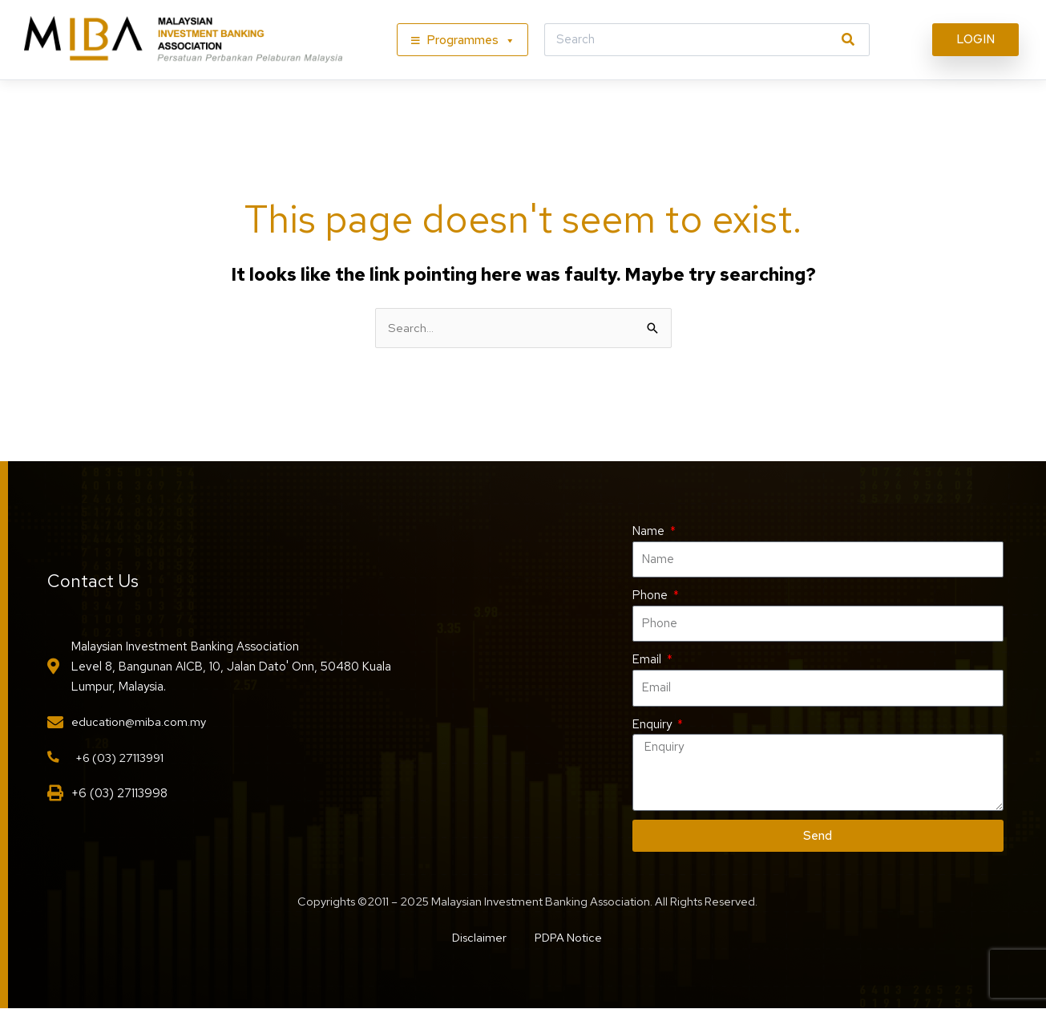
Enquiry (653, 724)
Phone (651, 596)
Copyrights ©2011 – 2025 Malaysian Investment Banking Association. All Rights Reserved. (527, 902)
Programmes (470, 40)
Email (648, 660)
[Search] (847, 39)
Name (650, 531)
